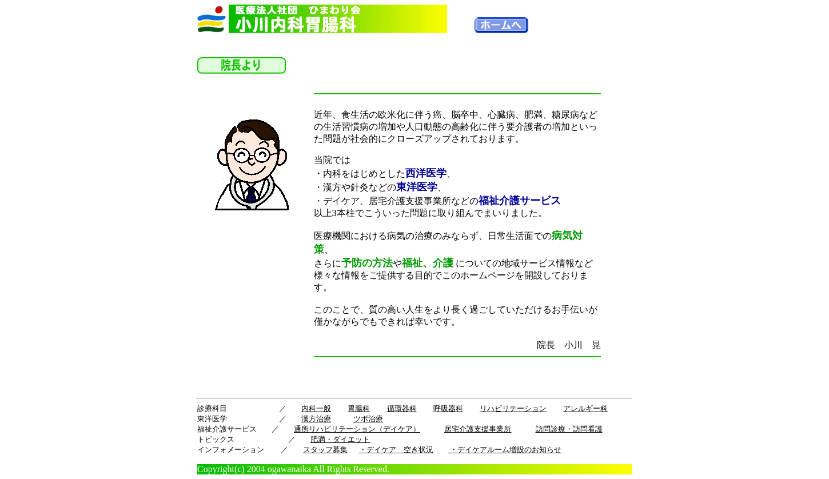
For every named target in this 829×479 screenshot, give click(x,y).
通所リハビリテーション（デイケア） (357, 429)
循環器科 (402, 408)
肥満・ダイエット (340, 439)
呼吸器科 (448, 408)
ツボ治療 (368, 418)
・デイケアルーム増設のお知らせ (504, 449)
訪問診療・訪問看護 (569, 429)
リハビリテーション (513, 408)
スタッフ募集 (325, 449)
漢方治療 (316, 418)
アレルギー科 (585, 408)
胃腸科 (359, 408)
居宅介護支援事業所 (477, 429)
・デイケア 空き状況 (396, 449)
